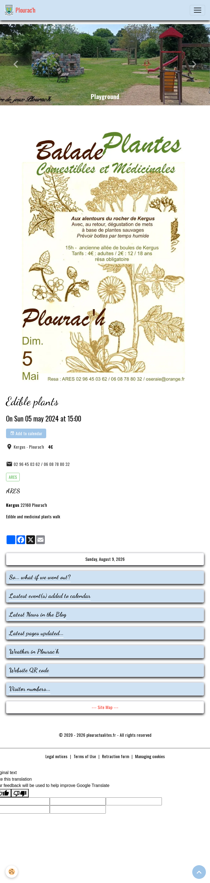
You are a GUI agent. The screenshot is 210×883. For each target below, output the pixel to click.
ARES (13, 477)
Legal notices (56, 756)
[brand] (20, 10)
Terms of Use (85, 756)
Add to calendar (26, 433)
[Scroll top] (199, 872)
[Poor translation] (20, 793)
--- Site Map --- (105, 707)
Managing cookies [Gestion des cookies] (150, 756)
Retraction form (115, 756)
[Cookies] (11, 871)
